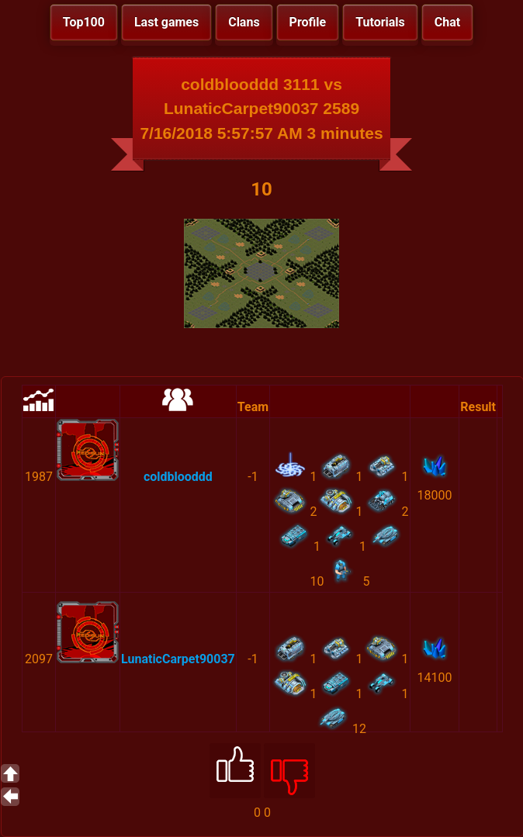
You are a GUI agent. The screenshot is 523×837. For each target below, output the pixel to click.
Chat (447, 22)
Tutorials (380, 22)
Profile (308, 22)
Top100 (84, 22)
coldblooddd (178, 476)
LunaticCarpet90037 (178, 659)
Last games (166, 22)
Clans (243, 22)
